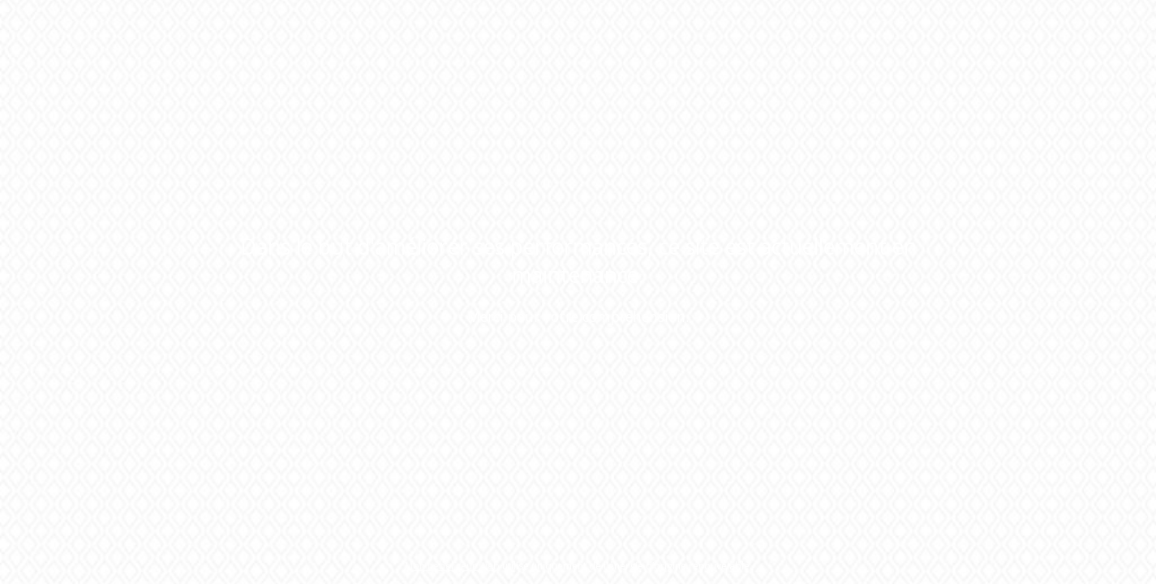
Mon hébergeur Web (452, 566)
